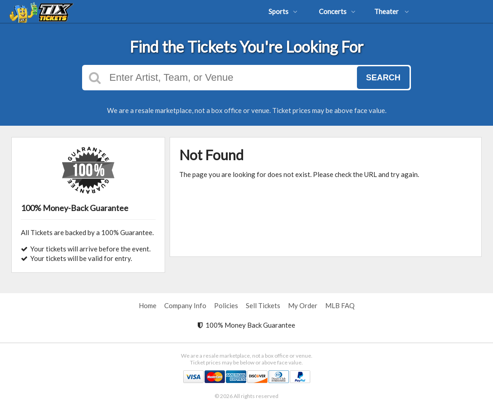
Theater (391, 11)
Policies (226, 305)
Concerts (337, 11)
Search (383, 77)
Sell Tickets (263, 305)
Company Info (185, 305)
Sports (283, 11)
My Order (302, 305)
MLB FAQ (340, 305)
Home (147, 305)
